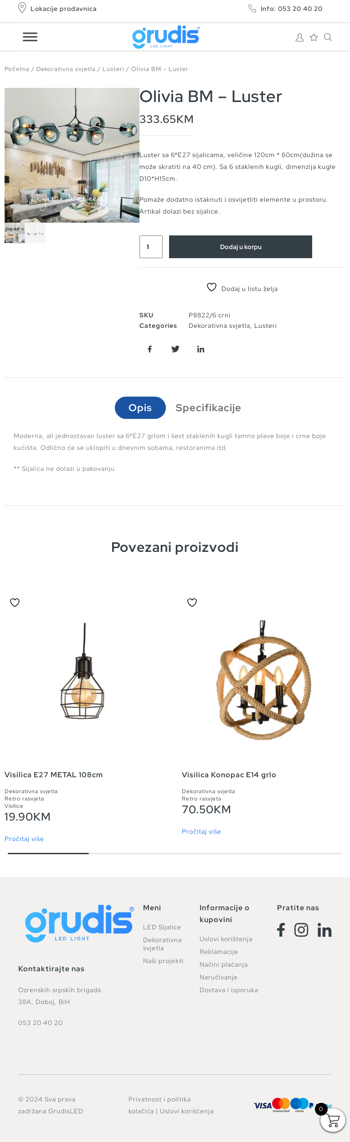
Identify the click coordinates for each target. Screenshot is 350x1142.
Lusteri (113, 69)
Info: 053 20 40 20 (292, 9)
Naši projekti (163, 961)
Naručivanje (219, 977)
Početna (17, 69)
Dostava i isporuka (229, 990)
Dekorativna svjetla (66, 69)
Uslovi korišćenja (187, 1111)
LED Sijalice (162, 927)
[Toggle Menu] (30, 36)
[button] (149, 349)
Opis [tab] (140, 407)
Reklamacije (219, 952)
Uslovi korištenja (226, 939)
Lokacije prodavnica (64, 9)
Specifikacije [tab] (209, 407)
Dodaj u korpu (241, 247)
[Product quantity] (151, 246)
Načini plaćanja (224, 964)
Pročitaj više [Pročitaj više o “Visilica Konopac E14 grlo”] (201, 831)
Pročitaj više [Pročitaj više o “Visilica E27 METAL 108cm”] (24, 839)
